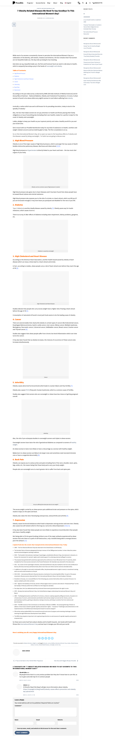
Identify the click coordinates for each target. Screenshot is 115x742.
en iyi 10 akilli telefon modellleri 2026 (92, 21)
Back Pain (16, 87)
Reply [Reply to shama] (77, 695)
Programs (30, 3)
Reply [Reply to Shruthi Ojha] (77, 680)
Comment (18, 706)
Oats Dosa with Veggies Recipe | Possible (66, 660)
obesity (68, 643)
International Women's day (61, 643)
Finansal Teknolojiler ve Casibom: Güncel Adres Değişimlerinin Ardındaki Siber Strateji (93, 27)
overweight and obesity (54, 66)
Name (16, 720)
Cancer (16, 81)
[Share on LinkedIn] (52, 638)
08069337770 (97, 3)
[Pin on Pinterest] (49, 638)
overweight (52, 644)
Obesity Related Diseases (44, 644)
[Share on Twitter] (42, 638)
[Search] (82, 2)
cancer (49, 643)
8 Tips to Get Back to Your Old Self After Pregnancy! (28, 660)
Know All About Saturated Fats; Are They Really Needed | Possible (93, 55)
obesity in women (34, 644)
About (55, 3)
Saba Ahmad (51, 18)
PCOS (27, 390)
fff (84, 14)
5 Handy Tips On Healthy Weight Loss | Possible (92, 46)
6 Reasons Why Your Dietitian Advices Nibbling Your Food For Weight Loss (93, 71)
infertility (53, 643)
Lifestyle (39, 8)
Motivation (45, 8)
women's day (58, 644)
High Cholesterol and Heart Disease (23, 79)
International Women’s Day (29, 624)
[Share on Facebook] (39, 638)
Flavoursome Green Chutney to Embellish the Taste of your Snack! (93, 63)
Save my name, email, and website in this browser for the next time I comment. (42, 728)
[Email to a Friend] (45, 638)
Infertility (17, 84)
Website (60, 720)
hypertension (32, 150)
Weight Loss (51, 8)
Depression (17, 90)
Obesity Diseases (74, 643)
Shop (49, 3)
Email (38, 720)
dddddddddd (87, 17)
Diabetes (16, 76)
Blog (61, 3)
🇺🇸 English (68, 3)
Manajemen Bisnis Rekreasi (91, 43)
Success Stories (40, 3)
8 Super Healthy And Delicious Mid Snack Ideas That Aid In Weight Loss (92, 81)
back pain (45, 643)
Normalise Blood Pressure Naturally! (91, 33)
